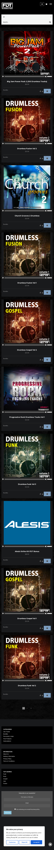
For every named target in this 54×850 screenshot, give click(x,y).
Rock (4, 776)
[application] (27, 76)
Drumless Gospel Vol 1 (27, 619)
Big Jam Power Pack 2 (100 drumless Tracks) (27, 82)
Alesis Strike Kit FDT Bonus (27, 551)
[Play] (3, 76)
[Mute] (46, 76)
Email (27, 803)
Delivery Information (9, 756)
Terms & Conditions (9, 761)
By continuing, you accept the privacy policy (27, 809)
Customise (12, 842)
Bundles (5, 90)
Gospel (5, 779)
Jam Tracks (6, 731)
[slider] (24, 76)
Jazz (4, 781)
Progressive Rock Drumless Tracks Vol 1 (27, 417)
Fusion (5, 783)
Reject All (24, 842)
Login (42, 4)
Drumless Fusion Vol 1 (27, 283)
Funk (4, 774)
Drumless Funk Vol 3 (27, 484)
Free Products (7, 738)
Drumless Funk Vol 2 (27, 686)
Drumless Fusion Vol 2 (27, 149)
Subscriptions (7, 741)
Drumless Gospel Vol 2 (27, 350)
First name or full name (27, 797)
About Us (6, 754)
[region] (24, 836)
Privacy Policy (7, 759)
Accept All (36, 842)
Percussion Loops (8, 736)
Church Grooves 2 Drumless (27, 216)
